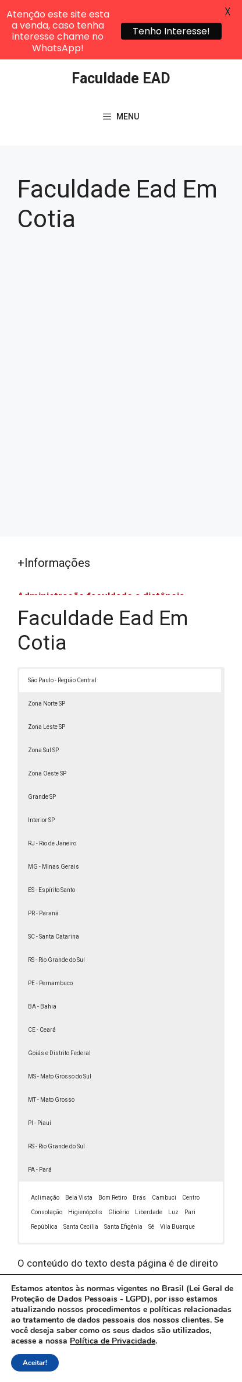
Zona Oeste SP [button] (47, 715)
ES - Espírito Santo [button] (51, 832)
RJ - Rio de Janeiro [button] (52, 785)
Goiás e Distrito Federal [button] (59, 995)
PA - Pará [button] (40, 1111)
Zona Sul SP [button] (43, 692)
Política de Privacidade (141, 1350)
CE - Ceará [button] (42, 971)
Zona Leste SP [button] (46, 668)
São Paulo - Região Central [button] (62, 622)
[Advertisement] (121, 322)
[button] (216, 1356)
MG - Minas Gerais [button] (53, 808)
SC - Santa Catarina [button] (53, 878)
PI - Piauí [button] (39, 1065)
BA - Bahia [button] (42, 948)
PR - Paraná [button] (43, 855)
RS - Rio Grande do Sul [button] (56, 901)
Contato (138, 1363)
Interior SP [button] (41, 762)
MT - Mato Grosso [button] (51, 1041)
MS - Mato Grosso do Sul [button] (59, 1018)
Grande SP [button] (42, 738)
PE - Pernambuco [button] (50, 925)
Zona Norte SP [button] (46, 645)
